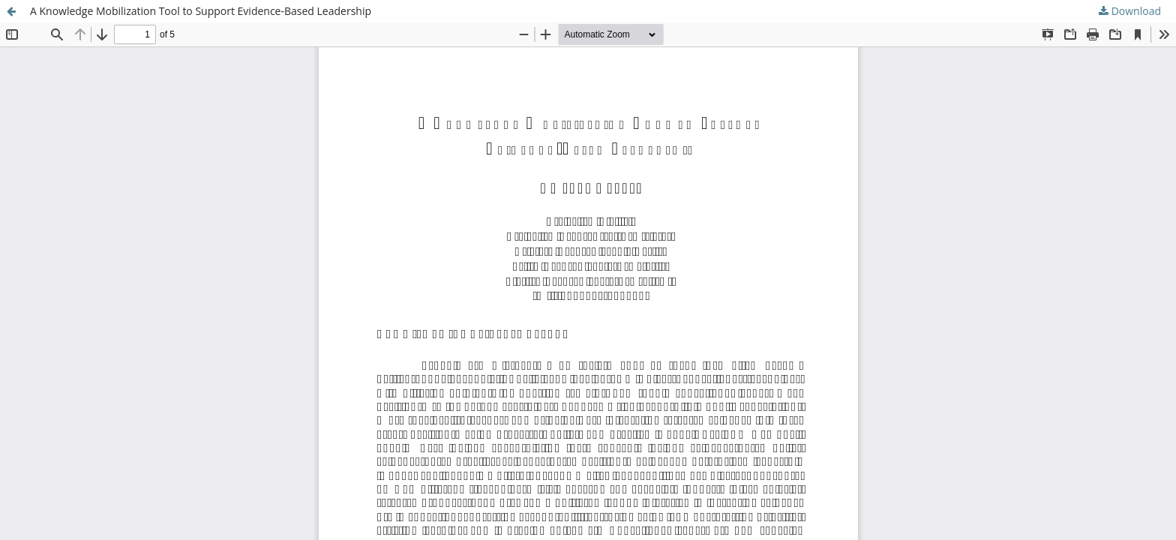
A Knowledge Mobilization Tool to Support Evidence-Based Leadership (200, 11)
